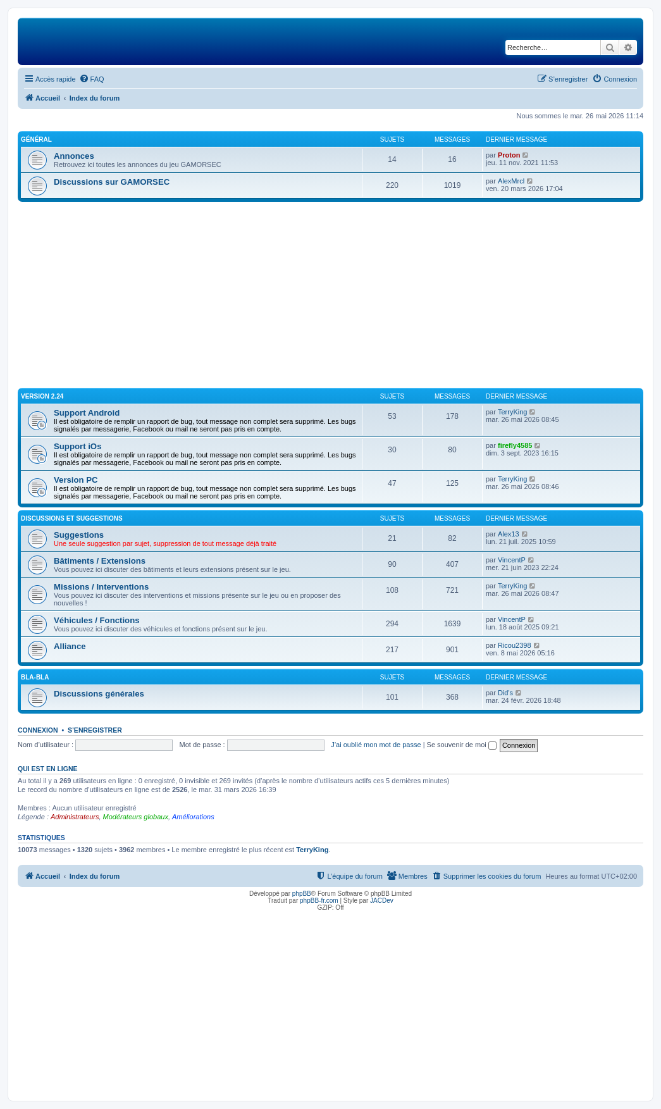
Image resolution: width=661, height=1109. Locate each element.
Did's (505, 693)
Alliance (70, 646)
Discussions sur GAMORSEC (112, 182)
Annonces (74, 156)
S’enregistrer (95, 730)
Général (36, 139)
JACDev (381, 900)
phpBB (301, 893)
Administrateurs (75, 817)
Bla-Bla (35, 677)
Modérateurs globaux (135, 817)
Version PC (76, 480)
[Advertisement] (330, 296)
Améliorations (193, 817)
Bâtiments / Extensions (99, 561)
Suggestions (79, 535)
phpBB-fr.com (319, 900)
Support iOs (77, 446)
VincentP (512, 560)
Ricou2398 (514, 645)
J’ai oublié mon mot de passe (376, 744)
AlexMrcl (511, 181)
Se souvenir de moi (462, 744)
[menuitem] (91, 79)
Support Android (87, 413)
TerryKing (512, 412)
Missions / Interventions (101, 587)
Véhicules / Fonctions (97, 620)
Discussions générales (99, 693)
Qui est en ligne (48, 768)
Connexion (38, 730)
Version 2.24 (42, 396)
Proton (509, 155)
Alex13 (508, 534)
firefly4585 (515, 445)
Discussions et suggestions (72, 518)
